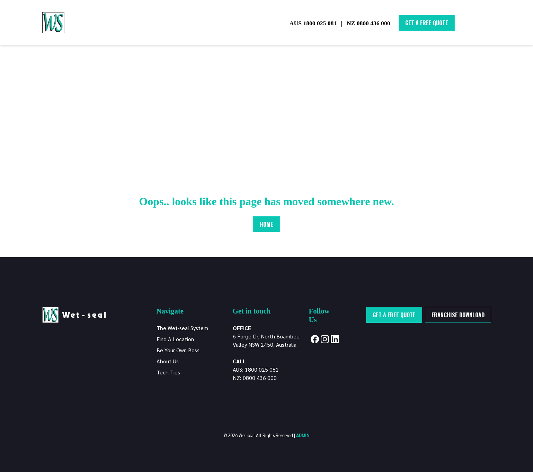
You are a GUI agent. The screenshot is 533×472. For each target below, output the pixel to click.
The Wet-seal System (182, 328)
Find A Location (175, 339)
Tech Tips (168, 372)
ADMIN (303, 435)
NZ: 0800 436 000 (255, 377)
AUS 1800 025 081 (313, 23)
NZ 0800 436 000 (368, 23)
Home (266, 224)
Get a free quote (394, 315)
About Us (168, 361)
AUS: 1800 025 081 (256, 369)
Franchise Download (458, 315)
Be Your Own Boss (178, 350)
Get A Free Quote (426, 23)
